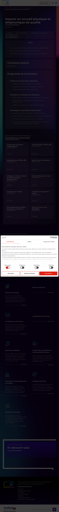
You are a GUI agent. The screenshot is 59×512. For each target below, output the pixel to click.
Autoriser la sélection (29, 273)
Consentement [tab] (10, 241)
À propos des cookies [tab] (48, 241)
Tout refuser (11, 273)
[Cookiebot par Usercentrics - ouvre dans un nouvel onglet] (51, 238)
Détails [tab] (29, 241)
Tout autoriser (48, 273)
